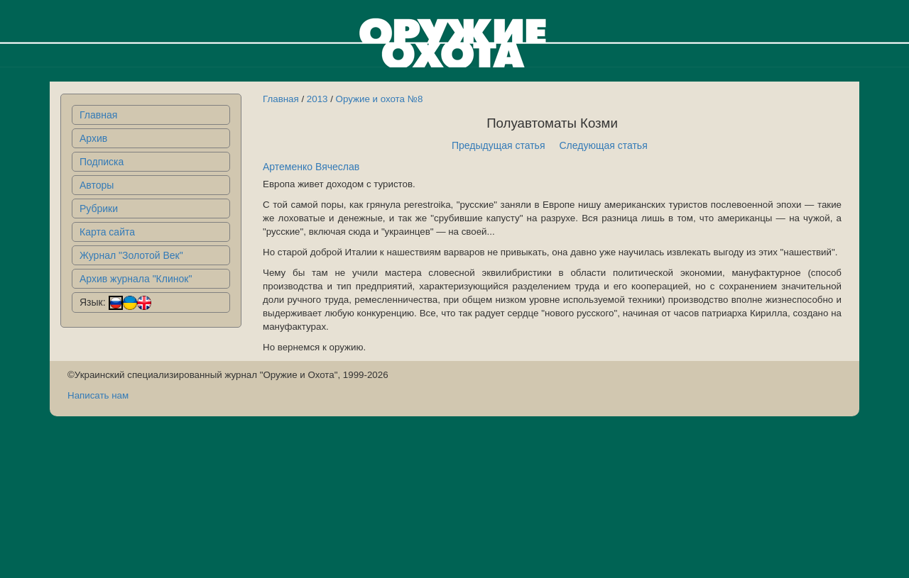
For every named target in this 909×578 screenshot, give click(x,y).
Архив (93, 138)
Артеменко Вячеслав (311, 166)
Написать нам (98, 395)
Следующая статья (604, 145)
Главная (98, 115)
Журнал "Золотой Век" (131, 255)
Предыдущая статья (498, 145)
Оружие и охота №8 (379, 99)
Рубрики (99, 208)
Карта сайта (107, 232)
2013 (317, 99)
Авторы (97, 185)
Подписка (102, 161)
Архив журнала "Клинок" (136, 278)
